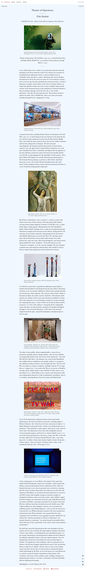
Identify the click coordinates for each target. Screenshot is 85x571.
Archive (19, 2)
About (13, 2)
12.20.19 (81, 6)
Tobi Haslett (23, 564)
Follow (25, 2)
